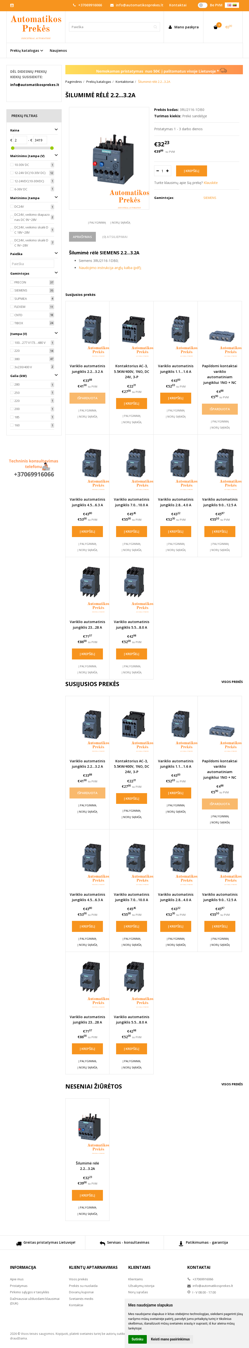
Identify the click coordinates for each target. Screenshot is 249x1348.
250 (17, 392)
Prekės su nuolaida (83, 1285)
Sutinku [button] (137, 1339)
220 (17, 350)
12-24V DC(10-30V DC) (29, 173)
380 (17, 359)
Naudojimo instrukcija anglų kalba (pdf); (110, 267)
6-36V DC (20, 189)
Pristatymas (19, 1285)
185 (17, 417)
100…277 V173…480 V (30, 342)
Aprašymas (82, 237)
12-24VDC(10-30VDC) (29, 181)
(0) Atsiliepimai (115, 237)
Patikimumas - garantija (203, 1244)
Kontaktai (76, 1305)
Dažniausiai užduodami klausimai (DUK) (35, 1301)
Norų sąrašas (138, 1292)
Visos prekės (232, 681)
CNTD (18, 315)
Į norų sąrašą (120, 222)
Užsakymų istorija (141, 1285)
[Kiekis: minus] (157, 170)
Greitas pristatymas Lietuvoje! (45, 1244)
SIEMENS (20, 290)
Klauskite (211, 182)
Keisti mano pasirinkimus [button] (170, 1339)
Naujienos (58, 50)
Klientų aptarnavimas (93, 1267)
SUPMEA (20, 298)
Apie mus (17, 1279)
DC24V (19, 206)
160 (17, 425)
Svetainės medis (81, 1298)
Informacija (23, 1267)
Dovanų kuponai (81, 1292)
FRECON (20, 282)
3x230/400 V (23, 367)
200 (17, 409)
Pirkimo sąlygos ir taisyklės (29, 1292)
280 (17, 384)
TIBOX (18, 323)
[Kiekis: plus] (167, 170)
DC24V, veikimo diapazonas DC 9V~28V (32, 217)
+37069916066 (87, 5)
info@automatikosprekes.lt (136, 5)
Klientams (139, 1267)
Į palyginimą (97, 222)
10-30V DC (21, 164)
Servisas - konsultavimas (124, 1244)
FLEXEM (19, 306)
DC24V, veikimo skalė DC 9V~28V (31, 243)
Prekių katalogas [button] (24, 50)
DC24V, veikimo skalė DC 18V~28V (31, 230)
